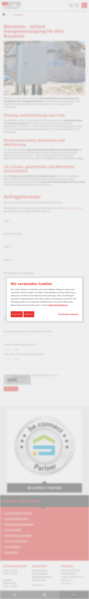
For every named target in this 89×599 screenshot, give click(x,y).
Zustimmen (16, 314)
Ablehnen (29, 314)
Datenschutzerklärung (58, 305)
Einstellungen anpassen (68, 314)
